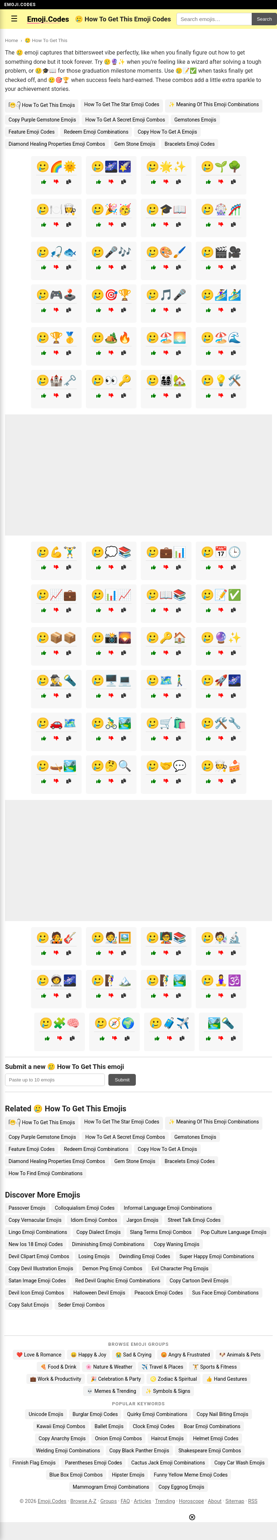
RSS (252, 1501)
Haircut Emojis (167, 1438)
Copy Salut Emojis (29, 1305)
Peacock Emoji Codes (158, 1293)
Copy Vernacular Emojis (35, 1220)
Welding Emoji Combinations (68, 1450)
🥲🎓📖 (166, 209)
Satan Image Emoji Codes (37, 1280)
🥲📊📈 (111, 595)
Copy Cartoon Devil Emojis (199, 1280)
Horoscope (191, 1501)
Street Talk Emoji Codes (194, 1220)
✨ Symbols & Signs (167, 1391)
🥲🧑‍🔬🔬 (221, 937)
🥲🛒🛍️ (166, 723)
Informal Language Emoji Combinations (168, 1208)
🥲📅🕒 (221, 552)
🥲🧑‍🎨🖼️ (111, 937)
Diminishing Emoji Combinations (108, 1244)
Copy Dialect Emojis (98, 1232)
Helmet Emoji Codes (215, 1438)
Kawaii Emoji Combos (61, 1426)
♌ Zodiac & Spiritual (173, 1379)
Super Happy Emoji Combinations (216, 1256)
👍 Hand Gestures (226, 1379)
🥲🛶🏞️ (56, 766)
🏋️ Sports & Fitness (215, 1367)
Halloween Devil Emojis (99, 1293)
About (214, 1501)
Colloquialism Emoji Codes (84, 1208)
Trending (165, 1501)
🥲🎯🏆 (111, 295)
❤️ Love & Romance (38, 1355)
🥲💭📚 (111, 552)
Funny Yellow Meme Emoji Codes (190, 1475)
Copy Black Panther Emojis (139, 1450)
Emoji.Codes (52, 1501)
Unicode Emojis (46, 1414)
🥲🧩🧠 (59, 1023)
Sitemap (234, 1501)
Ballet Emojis (108, 1426)
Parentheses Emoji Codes (93, 1463)
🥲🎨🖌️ (166, 252)
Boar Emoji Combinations (212, 1426)
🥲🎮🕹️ (56, 295)
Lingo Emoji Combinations (38, 1232)
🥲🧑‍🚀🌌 (56, 980)
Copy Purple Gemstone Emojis (42, 120)
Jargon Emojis (143, 1220)
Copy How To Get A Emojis (167, 132)
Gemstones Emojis (195, 120)
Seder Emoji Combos (81, 1305)
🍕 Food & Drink (58, 1367)
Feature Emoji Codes (32, 132)
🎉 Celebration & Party (116, 1379)
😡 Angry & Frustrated (185, 1355)
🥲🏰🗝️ (56, 380)
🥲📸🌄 (111, 637)
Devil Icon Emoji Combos (36, 1293)
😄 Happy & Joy (88, 1355)
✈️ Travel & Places (162, 1367)
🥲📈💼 (56, 595)
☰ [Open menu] (14, 18)
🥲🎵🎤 (166, 295)
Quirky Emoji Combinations (157, 1414)
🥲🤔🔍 (111, 766)
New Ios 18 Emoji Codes (36, 1244)
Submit (122, 1079)
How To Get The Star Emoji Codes (121, 104)
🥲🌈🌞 (56, 166)
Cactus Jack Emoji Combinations (168, 1463)
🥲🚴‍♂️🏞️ (111, 723)
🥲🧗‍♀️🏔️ (111, 980)
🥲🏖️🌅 (166, 337)
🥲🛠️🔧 (221, 723)
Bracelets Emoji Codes (190, 144)
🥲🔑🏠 (166, 637)
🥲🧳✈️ (169, 1023)
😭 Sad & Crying (134, 1355)
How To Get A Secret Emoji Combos (125, 120)
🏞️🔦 (221, 1023)
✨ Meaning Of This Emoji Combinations (214, 104)
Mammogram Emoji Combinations (111, 1487)
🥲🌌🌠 (111, 166)
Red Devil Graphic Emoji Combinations (117, 1280)
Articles (142, 1501)
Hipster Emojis (128, 1475)
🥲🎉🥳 (111, 209)
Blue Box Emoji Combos (76, 1475)
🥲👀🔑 (111, 380)
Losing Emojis (94, 1256)
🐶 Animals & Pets (240, 1355)
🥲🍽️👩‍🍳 (56, 209)
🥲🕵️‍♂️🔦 (56, 680)
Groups (108, 1501)
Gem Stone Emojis (134, 144)
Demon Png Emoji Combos (112, 1268)
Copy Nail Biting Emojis (222, 1414)
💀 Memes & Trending (111, 1391)
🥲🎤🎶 (111, 252)
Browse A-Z (83, 1501)
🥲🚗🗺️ (56, 723)
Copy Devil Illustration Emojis (41, 1268)
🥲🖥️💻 (111, 680)
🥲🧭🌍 (114, 1023)
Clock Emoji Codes (153, 1426)
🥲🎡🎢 (221, 209)
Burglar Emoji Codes (95, 1414)
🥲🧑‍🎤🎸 (56, 937)
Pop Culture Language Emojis (233, 1232)
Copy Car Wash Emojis (239, 1463)
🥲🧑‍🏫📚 (166, 937)
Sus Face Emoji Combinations (225, 1293)
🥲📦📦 (56, 637)
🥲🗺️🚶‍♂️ (166, 680)
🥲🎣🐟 (56, 252)
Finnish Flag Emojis (34, 1463)
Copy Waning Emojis (176, 1244)
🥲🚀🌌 (221, 680)
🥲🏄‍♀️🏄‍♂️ (221, 295)
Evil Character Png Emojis (180, 1268)
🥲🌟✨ (166, 166)
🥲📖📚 (166, 595)
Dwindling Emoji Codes (144, 1256)
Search (264, 19)
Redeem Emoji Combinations (96, 132)
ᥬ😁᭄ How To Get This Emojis (42, 105)
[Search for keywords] (214, 19)
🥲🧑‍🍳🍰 (221, 766)
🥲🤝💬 (166, 766)
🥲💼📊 (166, 552)
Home (11, 40)
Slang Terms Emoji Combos (161, 1232)
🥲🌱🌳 (221, 166)
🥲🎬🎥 (221, 252)
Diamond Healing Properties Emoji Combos (57, 144)
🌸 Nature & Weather (109, 1367)
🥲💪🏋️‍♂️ (56, 552)
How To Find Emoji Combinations (46, 1173)
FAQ (125, 1501)
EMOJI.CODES (20, 4)
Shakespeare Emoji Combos (210, 1450)
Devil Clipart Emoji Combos (39, 1256)
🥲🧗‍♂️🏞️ (166, 980)
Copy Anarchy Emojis (62, 1438)
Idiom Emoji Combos (94, 1220)
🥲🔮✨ (221, 637)
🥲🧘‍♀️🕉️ (221, 980)
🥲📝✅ (221, 595)
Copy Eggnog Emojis (182, 1487)
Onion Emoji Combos (118, 1438)
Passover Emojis (27, 1208)
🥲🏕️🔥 (111, 337)
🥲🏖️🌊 (221, 337)
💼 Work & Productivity (55, 1379)
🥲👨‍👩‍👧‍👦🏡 (166, 380)
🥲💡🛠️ (221, 380)
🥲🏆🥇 (56, 337)
